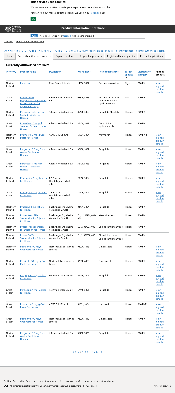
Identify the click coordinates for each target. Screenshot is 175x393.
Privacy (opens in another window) (41, 381)
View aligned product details (160, 88)
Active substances (109, 71)
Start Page (8, 41)
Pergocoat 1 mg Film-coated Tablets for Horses (31, 166)
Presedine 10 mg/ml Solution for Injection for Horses (33, 126)
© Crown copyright (162, 386)
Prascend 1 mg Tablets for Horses (32, 208)
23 (93, 352)
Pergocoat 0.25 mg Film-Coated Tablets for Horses (33, 114)
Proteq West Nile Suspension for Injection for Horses (33, 218)
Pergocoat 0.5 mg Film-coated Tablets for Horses (32, 152)
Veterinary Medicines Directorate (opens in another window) (87, 381)
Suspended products (91, 56)
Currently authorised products (34, 56)
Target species (129, 73)
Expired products (65, 56)
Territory (11, 71)
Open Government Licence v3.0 (54, 386)
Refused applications (151, 56)
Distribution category (144, 73)
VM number (84, 71)
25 (100, 352)
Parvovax (25, 83)
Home (9, 56)
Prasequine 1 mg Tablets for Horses (33, 179)
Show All (8, 50)
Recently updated (124, 50)
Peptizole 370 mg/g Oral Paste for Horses (33, 262)
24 (97, 352)
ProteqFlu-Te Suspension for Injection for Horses (33, 238)
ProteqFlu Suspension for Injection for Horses (32, 228)
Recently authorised (145, 50)
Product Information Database (83, 28)
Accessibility (18, 381)
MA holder (55, 71)
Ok (33, 18)
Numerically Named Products (97, 50)
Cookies (95, 12)
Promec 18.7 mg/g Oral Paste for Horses (32, 136)
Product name (28, 71)
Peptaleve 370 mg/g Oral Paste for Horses (31, 248)
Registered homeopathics (121, 56)
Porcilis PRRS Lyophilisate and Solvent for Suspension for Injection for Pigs (33, 102)
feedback (67, 36)
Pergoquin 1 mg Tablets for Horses (33, 277)
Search (161, 50)
